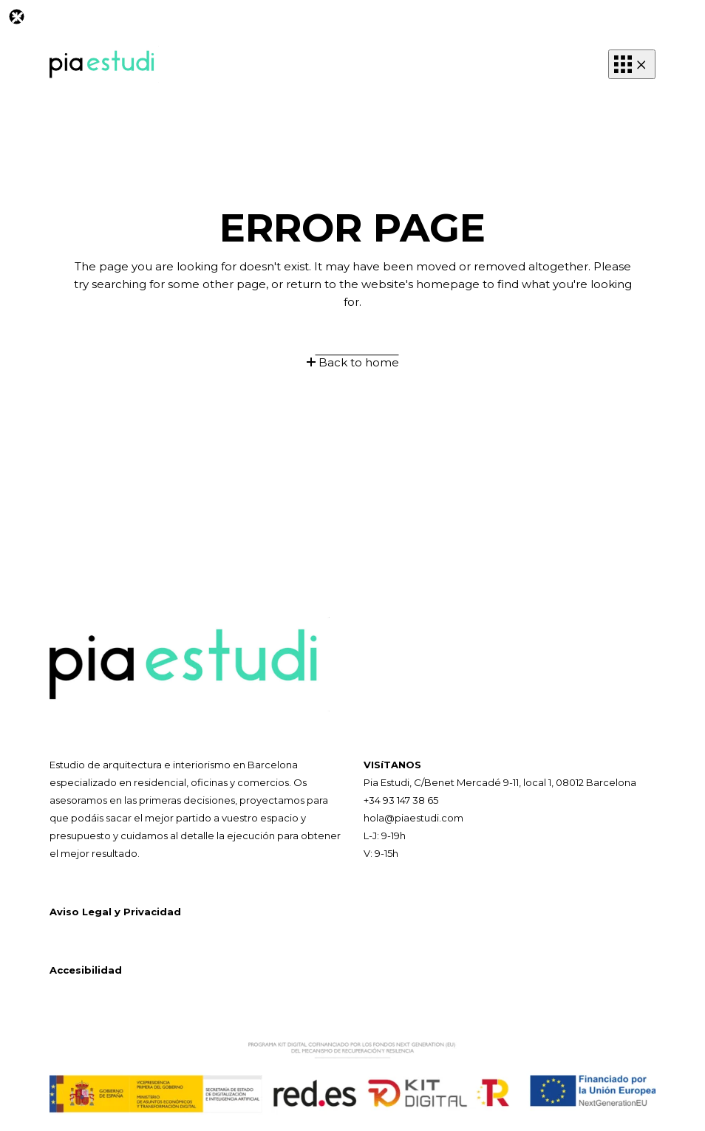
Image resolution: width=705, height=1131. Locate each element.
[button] (631, 64)
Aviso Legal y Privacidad (115, 912)
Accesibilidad (86, 970)
